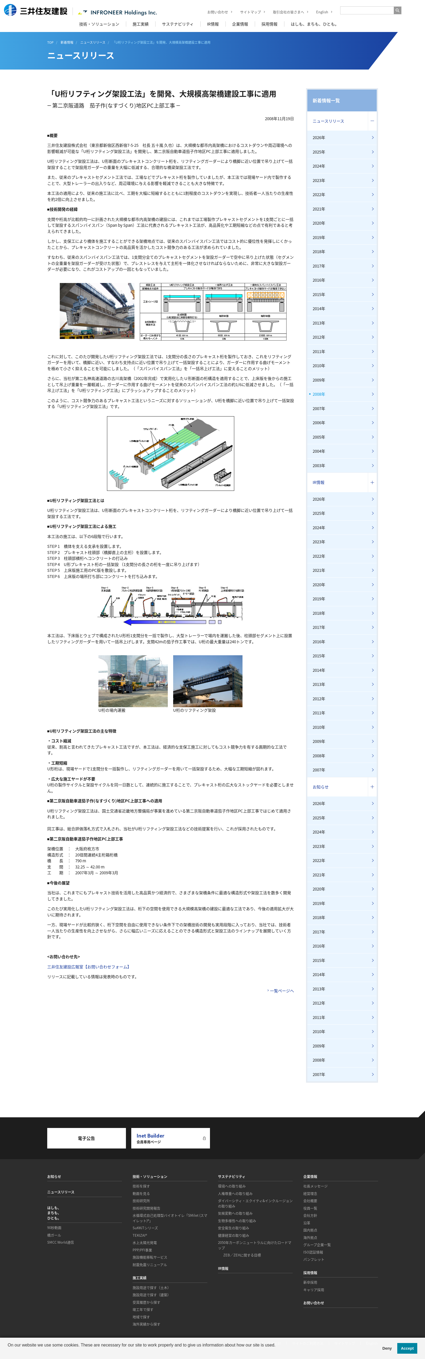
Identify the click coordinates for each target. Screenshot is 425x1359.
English (318, 11)
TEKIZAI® (140, 1235)
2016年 (319, 280)
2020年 (319, 223)
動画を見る (141, 1193)
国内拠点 (310, 1229)
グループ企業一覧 (317, 1244)
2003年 (319, 465)
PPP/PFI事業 (142, 1249)
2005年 (319, 437)
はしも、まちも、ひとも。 (315, 24)
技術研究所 (141, 1200)
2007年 (319, 408)
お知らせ (321, 787)
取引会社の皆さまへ (284, 11)
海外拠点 (310, 1237)
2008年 (319, 394)
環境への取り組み (232, 1185)
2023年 (319, 180)
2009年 (319, 380)
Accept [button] (407, 1348)
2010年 (319, 366)
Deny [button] (387, 1348)
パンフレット (313, 1259)
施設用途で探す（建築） (152, 1294)
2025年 (319, 152)
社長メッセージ (315, 1185)
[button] (8, 1352)
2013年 (319, 323)
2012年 (319, 337)
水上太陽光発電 (145, 1242)
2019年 (319, 237)
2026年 (319, 137)
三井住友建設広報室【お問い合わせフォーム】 (89, 967)
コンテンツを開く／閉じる (372, 121)
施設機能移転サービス (150, 1257)
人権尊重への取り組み (235, 1193)
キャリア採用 (313, 1289)
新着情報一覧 (326, 100)
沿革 (306, 1222)
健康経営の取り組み (233, 1235)
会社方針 (310, 1215)
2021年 (319, 209)
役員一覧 (310, 1208)
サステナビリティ (178, 24)
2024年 (319, 166)
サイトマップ (246, 11)
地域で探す (141, 1316)
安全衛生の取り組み (233, 1227)
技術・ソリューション (99, 24)
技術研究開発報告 (146, 1208)
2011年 (319, 351)
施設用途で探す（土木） (152, 1287)
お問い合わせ (213, 11)
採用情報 (269, 24)
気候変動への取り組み (235, 1213)
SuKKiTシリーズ (145, 1227)
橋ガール (54, 1234)
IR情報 (213, 24)
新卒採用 (310, 1282)
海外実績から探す (146, 1323)
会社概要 (310, 1200)
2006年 (319, 423)
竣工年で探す (143, 1309)
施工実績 (141, 24)
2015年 (319, 294)
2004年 (319, 451)
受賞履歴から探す (146, 1302)
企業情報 (240, 24)
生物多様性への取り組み (237, 1220)
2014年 (319, 309)
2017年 (319, 266)
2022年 (319, 194)
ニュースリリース (328, 121)
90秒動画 (54, 1227)
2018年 (319, 251)
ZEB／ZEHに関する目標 (242, 1254)
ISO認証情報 (313, 1252)
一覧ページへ (282, 991)
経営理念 (310, 1193)
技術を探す (141, 1185)
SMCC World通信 (60, 1242)
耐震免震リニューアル (150, 1264)
